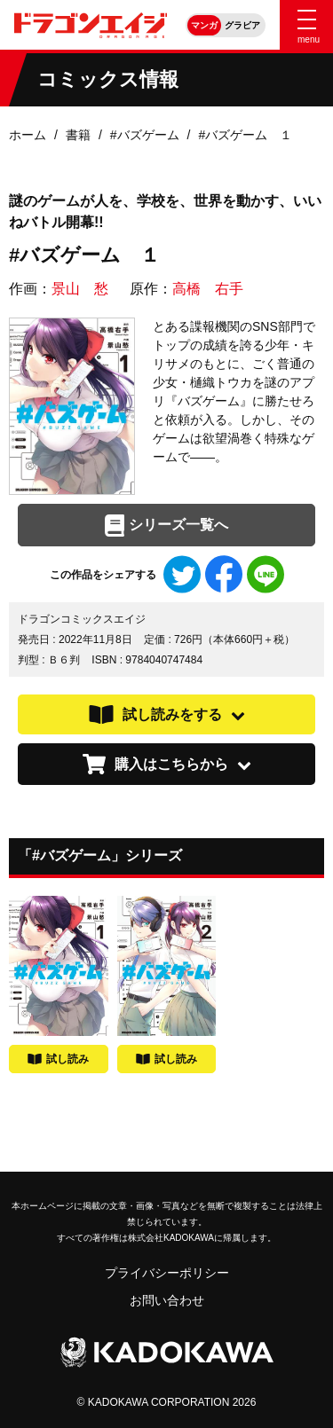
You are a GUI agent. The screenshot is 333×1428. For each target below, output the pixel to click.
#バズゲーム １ (245, 135)
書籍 (78, 135)
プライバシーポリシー (167, 1273)
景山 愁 (80, 288)
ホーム (27, 135)
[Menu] (306, 25)
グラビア (242, 25)
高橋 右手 (207, 288)
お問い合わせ (167, 1300)
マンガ (204, 25)
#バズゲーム (144, 135)
